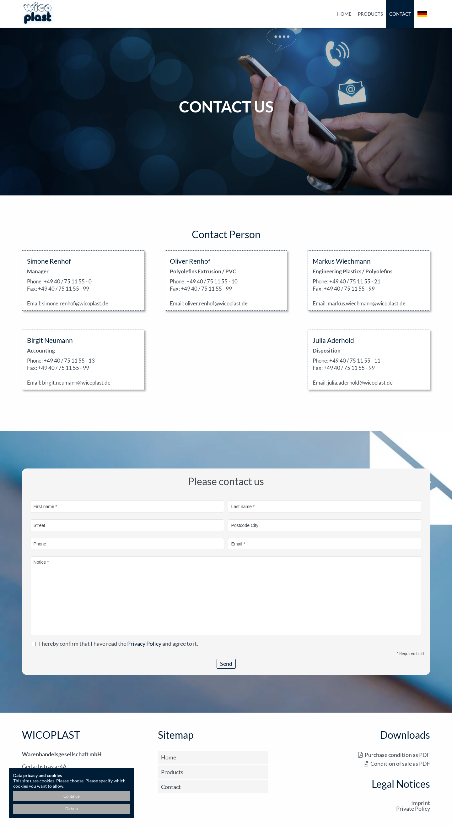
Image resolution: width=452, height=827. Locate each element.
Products (370, 14)
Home (344, 14)
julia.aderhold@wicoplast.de (360, 382)
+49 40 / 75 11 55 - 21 (354, 281)
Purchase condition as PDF (397, 754)
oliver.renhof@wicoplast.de (216, 303)
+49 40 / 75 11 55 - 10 (212, 281)
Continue (71, 796)
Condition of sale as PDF (400, 763)
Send (226, 663)
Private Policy (413, 808)
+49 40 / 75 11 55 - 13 (69, 360)
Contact (400, 14)
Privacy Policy (144, 643)
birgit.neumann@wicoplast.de (76, 382)
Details (71, 808)
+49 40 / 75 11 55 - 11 (354, 360)
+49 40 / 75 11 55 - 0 (68, 281)
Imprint (420, 803)
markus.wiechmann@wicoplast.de (367, 303)
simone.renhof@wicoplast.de (75, 303)
